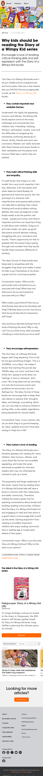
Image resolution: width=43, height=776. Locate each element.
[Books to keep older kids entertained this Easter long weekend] (19, 658)
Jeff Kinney (6, 609)
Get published (7, 732)
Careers (24, 714)
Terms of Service (23, 772)
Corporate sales (8, 727)
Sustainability (7, 736)
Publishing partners (28, 722)
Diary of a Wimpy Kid (26, 92)
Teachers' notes (8, 741)
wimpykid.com (10, 558)
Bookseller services (9, 719)
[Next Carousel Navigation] (39, 644)
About (4, 714)
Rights (24, 725)
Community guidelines (29, 718)
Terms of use (26, 737)
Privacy (24, 733)
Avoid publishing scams (29, 729)
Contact (5, 723)
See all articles (21, 699)
